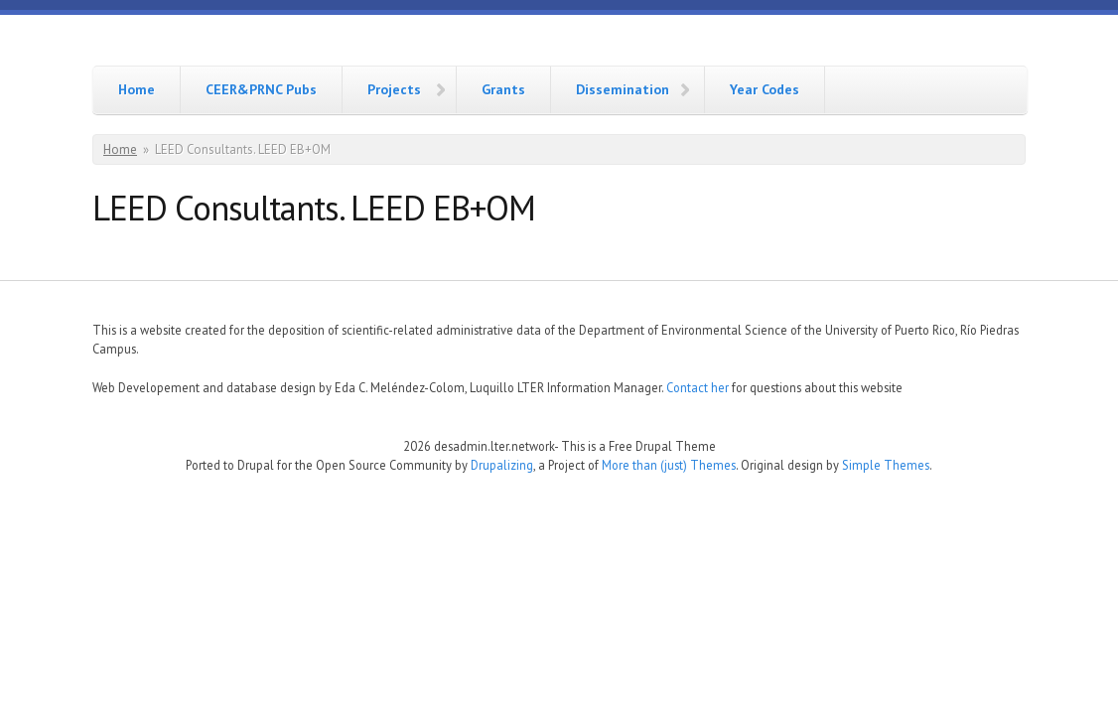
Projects (394, 89)
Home (136, 89)
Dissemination (622, 89)
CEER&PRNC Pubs (261, 89)
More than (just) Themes (669, 465)
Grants (503, 89)
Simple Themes (885, 465)
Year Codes (764, 89)
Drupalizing (502, 465)
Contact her (697, 387)
